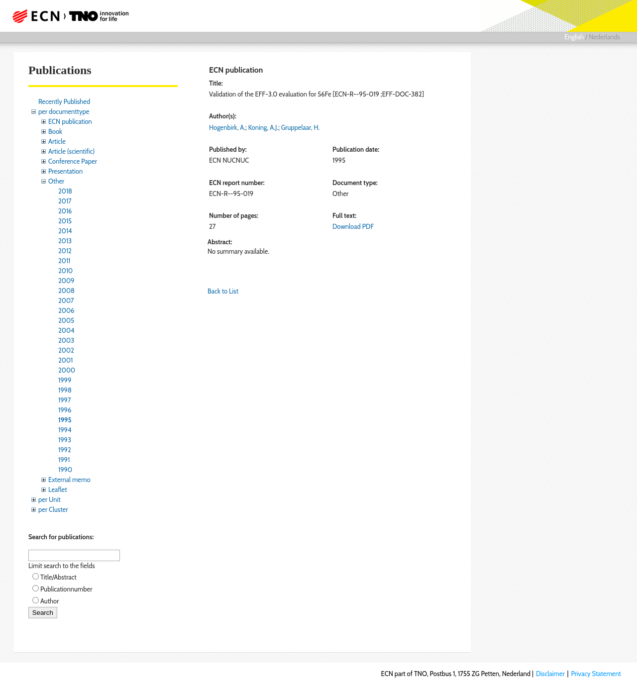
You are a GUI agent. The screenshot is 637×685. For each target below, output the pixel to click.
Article (57, 141)
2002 (66, 350)
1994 (65, 430)
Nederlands (604, 37)
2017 (65, 201)
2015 (65, 221)
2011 (64, 261)
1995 (64, 420)
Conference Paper (72, 161)
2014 (65, 231)
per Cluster (53, 509)
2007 (66, 300)
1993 (64, 440)
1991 (64, 460)
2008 (66, 290)
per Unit (49, 499)
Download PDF (353, 226)
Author (49, 601)
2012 (65, 251)
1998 (65, 390)
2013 (65, 241)
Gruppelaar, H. (300, 127)
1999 (64, 380)
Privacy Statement (596, 674)
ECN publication (70, 121)
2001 (65, 360)
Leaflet (57, 489)
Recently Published (64, 101)
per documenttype (63, 111)
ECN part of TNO (67, 16)
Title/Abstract (58, 577)
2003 (66, 340)
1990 (65, 470)
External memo (69, 480)
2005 (66, 320)
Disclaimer (550, 674)
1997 (64, 400)
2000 (66, 370)
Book (55, 131)
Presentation (65, 171)
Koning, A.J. (263, 127)
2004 (66, 330)
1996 (64, 410)
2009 (66, 281)
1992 (64, 450)
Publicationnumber (66, 589)
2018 (65, 191)
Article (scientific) (71, 151)
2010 (65, 271)
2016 (65, 211)
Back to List (223, 291)
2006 (66, 310)
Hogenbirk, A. (227, 127)
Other (56, 181)
